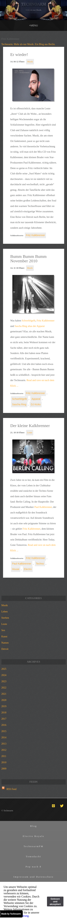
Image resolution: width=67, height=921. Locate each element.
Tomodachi (33, 856)
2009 (3, 768)
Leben (4, 611)
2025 (3, 669)
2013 (3, 743)
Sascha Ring (19, 404)
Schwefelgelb (28, 320)
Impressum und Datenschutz (33, 876)
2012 (3, 750)
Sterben (5, 617)
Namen (5, 642)
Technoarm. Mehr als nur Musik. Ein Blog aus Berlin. (28, 44)
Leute (29, 432)
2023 (3, 681)
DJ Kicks (35, 404)
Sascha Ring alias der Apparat (30, 326)
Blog (33, 826)
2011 (3, 756)
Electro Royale (33, 836)
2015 (3, 731)
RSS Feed (12, 789)
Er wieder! (19, 54)
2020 (3, 700)
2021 (3, 694)
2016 (3, 725)
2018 (3, 712)
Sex (3, 630)
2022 (3, 687)
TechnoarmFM (33, 846)
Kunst (4, 636)
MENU (33, 25)
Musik (30, 61)
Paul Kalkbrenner (43, 507)
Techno (40, 563)
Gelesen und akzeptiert (55, 901)
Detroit (5, 649)
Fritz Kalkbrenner (35, 235)
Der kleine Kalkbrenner (30, 425)
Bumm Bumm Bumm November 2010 (28, 258)
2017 (3, 718)
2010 (3, 762)
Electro (28, 569)
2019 (3, 706)
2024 (3, 675)
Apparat (35, 398)
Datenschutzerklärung (16, 915)
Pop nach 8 (33, 866)
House (15, 569)
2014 (3, 737)
